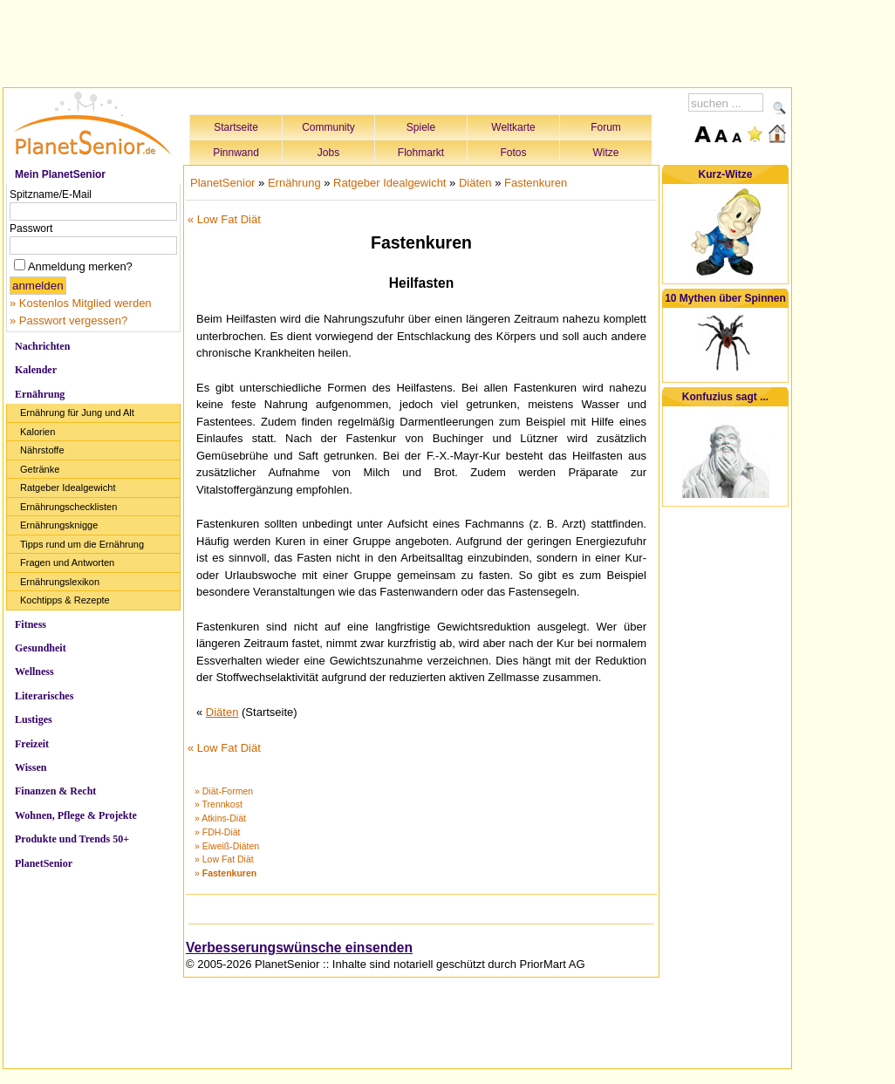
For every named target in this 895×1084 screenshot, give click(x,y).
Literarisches (44, 696)
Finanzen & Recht (55, 791)
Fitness (30, 624)
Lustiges (33, 719)
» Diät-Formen (224, 791)
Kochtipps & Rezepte (65, 600)
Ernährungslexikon (59, 581)
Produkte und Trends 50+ (72, 839)
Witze (606, 153)
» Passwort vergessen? (68, 320)
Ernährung (40, 394)
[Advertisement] (397, 41)
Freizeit (32, 744)
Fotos (513, 153)
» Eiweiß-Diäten (227, 846)
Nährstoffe (42, 450)
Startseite (236, 127)
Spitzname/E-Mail (51, 194)
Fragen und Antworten (67, 562)
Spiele (421, 127)
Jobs (328, 153)
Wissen (30, 767)
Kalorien (37, 431)
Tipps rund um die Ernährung (82, 544)
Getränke (39, 469)
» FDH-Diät (218, 832)
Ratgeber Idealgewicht (67, 487)
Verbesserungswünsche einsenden (299, 947)
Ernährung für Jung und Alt (77, 412)
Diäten (475, 182)
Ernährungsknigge (59, 525)
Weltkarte (513, 127)
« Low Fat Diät (224, 219)
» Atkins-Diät (220, 818)
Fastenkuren (535, 182)
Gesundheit (40, 648)
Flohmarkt (421, 153)
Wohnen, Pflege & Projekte (76, 815)
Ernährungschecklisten (68, 506)
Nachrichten (42, 346)
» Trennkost (219, 804)
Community (328, 127)
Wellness (34, 671)
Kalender (36, 370)
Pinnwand (236, 153)
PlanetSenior (43, 863)
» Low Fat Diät (224, 859)
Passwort (31, 228)
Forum (606, 127)
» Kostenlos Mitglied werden (81, 303)
